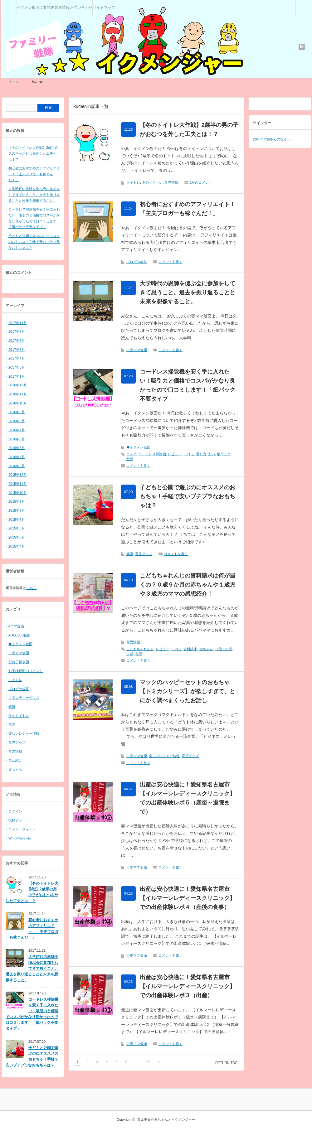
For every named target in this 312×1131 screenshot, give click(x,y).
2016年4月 (16, 457)
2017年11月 (17, 323)
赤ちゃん (206, 649)
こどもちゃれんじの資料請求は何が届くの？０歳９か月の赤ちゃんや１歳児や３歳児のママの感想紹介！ (187, 585)
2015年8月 (16, 510)
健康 (129, 554)
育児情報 (171, 182)
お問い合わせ (81, 7)
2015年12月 (17, 474)
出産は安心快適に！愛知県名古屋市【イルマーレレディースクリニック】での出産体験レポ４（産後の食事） (187, 898)
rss (302, 47)
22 (148, 1062)
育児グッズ (143, 554)
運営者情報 (60, 7)
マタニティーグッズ (23, 697)
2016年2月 (16, 466)
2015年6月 (16, 528)
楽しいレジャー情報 (164, 756)
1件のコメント (201, 182)
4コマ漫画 (16, 626)
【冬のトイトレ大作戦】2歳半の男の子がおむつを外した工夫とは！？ (189, 129)
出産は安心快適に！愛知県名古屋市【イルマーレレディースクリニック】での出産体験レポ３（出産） (187, 986)
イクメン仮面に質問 (34, 7)
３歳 (138, 653)
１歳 (129, 653)
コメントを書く (170, 261)
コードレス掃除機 (152, 454)
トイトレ (133, 182)
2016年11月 (17, 394)
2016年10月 (17, 403)
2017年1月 (16, 376)
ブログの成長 (136, 261)
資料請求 (190, 649)
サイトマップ (104, 7)
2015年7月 (16, 519)
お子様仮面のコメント (25, 671)
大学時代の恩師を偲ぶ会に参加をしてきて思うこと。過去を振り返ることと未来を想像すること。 (187, 292)
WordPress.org (19, 838)
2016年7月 (16, 430)
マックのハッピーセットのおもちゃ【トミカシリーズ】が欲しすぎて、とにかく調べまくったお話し (187, 691)
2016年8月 (16, 421)
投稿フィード (18, 820)
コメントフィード (22, 829)
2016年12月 (17, 385)
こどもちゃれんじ (140, 649)
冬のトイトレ (152, 182)
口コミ (188, 454)
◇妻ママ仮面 (136, 350)
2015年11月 (17, 484)
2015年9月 (16, 501)
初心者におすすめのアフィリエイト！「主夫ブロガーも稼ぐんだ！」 (187, 208)
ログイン (15, 811)
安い (211, 454)
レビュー (175, 454)
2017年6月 (16, 340)
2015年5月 (16, 537)
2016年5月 (16, 448)
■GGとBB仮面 (19, 635)
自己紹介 (15, 760)
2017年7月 (16, 331)
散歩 (11, 724)
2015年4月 (16, 546)
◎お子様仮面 (18, 662)
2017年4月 (16, 358)
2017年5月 (16, 349)
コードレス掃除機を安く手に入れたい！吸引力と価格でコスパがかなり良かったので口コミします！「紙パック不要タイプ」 (187, 385)
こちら (31, 588)
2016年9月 (16, 412)
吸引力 (201, 454)
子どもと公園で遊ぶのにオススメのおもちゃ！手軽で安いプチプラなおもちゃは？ (187, 496)
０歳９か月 (223, 649)
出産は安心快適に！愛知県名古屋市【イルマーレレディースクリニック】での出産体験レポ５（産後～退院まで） (187, 797)
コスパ (131, 454)
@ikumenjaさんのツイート (273, 139)
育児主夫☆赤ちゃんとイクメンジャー (166, 1119)
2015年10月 (17, 493)
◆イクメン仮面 (138, 447)
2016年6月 (16, 439)
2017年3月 (16, 367)
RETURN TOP (226, 1063)
